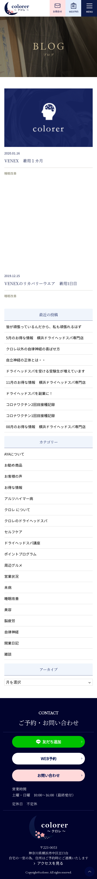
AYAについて (14, 453)
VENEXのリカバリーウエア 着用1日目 (40, 283)
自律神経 (11, 631)
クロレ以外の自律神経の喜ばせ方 (33, 348)
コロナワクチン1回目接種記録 (30, 415)
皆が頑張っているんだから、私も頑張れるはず (43, 326)
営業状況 (11, 576)
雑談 (8, 654)
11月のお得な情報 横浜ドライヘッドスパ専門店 (46, 382)
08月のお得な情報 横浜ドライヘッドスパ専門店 (46, 426)
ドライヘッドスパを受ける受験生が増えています (45, 371)
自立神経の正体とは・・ (26, 359)
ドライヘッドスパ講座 (22, 542)
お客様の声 (13, 476)
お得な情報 (13, 487)
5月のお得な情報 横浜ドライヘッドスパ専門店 (45, 337)
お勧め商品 (13, 465)
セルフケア (13, 531)
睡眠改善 (10, 173)
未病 (8, 587)
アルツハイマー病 (18, 498)
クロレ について (17, 509)
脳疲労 (9, 620)
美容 (8, 609)
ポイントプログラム (20, 553)
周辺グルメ (13, 565)
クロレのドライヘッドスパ (25, 520)
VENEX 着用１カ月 (23, 160)
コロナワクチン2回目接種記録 (30, 404)
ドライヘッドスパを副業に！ (29, 393)
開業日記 (11, 642)
